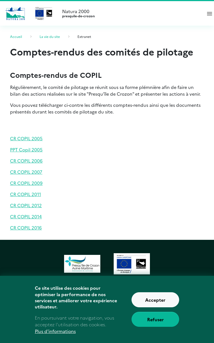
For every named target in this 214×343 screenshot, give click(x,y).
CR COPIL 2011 (25, 194)
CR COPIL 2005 (26, 138)
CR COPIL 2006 (26, 161)
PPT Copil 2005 (26, 149)
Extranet (84, 36)
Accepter (155, 306)
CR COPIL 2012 (26, 205)
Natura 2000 (129, 13)
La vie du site (50, 36)
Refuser (155, 325)
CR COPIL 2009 (26, 183)
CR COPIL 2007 (26, 172)
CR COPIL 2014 (26, 216)
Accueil (16, 36)
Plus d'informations (55, 337)
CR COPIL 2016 (26, 227)
